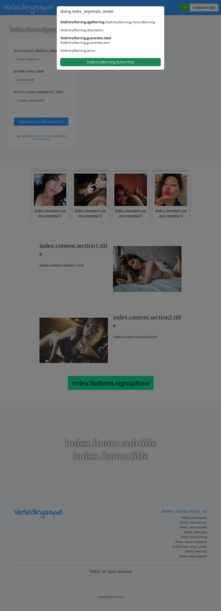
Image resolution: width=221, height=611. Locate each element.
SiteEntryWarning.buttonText (110, 62)
